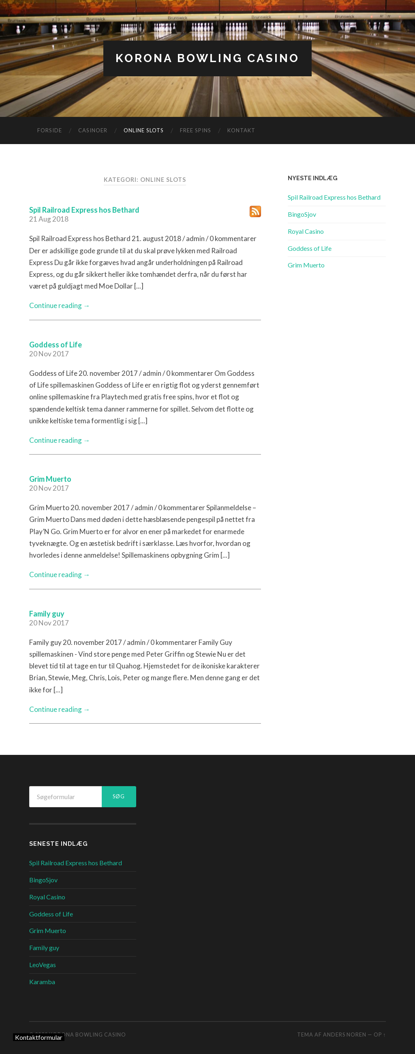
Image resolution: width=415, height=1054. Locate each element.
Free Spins (195, 130)
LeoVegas (42, 964)
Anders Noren (344, 1034)
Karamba (42, 981)
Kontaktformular (38, 1037)
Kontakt (241, 130)
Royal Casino (306, 231)
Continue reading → (59, 305)
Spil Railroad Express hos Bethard (84, 209)
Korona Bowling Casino (207, 58)
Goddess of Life (55, 344)
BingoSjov (302, 214)
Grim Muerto (50, 478)
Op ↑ (380, 1034)
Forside (49, 130)
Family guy (46, 613)
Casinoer (92, 130)
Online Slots (144, 130)
